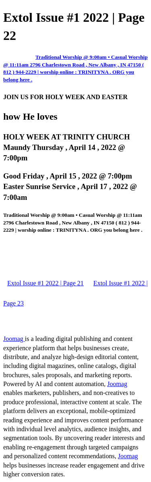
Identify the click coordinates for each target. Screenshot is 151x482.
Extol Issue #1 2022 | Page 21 (45, 283)
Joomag (14, 338)
